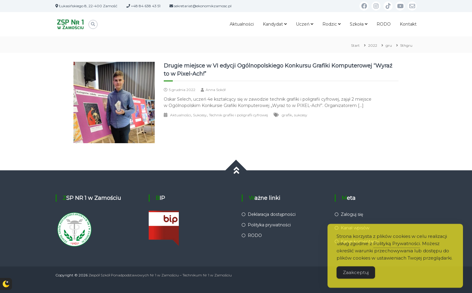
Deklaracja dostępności (272, 214)
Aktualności (242, 24)
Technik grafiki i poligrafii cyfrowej (238, 115)
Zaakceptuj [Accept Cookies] (356, 279)
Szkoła (357, 24)
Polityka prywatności (269, 225)
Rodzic (329, 24)
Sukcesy (200, 115)
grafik (287, 115)
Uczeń (302, 24)
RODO (384, 24)
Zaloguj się (352, 214)
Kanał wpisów (355, 228)
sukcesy (300, 115)
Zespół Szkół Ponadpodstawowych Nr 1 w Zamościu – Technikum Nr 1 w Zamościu (160, 275)
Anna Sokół (215, 89)
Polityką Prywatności (396, 250)
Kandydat (273, 24)
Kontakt (408, 24)
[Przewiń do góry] (236, 170)
